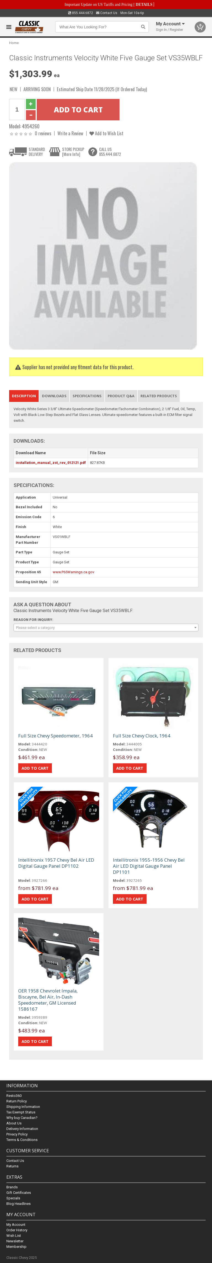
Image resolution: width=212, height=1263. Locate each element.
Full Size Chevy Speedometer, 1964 (55, 735)
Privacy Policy (17, 1134)
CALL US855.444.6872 (110, 151)
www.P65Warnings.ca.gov (73, 572)
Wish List (13, 1236)
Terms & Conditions (22, 1140)
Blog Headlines (18, 1204)
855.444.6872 (80, 13)
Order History (16, 1230)
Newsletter (14, 1241)
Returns (12, 1166)
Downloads (54, 395)
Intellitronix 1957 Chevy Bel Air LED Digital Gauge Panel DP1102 (56, 863)
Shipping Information (23, 1107)
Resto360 (14, 1096)
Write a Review (70, 133)
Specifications (87, 395)
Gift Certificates (18, 1193)
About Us (14, 1123)
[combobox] (106, 627)
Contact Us (106, 13)
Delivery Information (22, 1129)
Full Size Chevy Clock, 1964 (141, 735)
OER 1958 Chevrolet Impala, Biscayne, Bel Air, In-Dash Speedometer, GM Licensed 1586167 (48, 1000)
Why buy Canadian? (22, 1118)
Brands (12, 1187)
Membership (16, 1247)
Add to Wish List (106, 133)
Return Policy (16, 1101)
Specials (13, 1198)
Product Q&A (121, 395)
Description (24, 395)
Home (14, 43)
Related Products (159, 395)
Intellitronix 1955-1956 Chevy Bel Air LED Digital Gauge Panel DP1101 (149, 866)
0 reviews (43, 133)
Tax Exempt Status (20, 1112)
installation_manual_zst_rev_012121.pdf (51, 463)
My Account (15, 1225)
